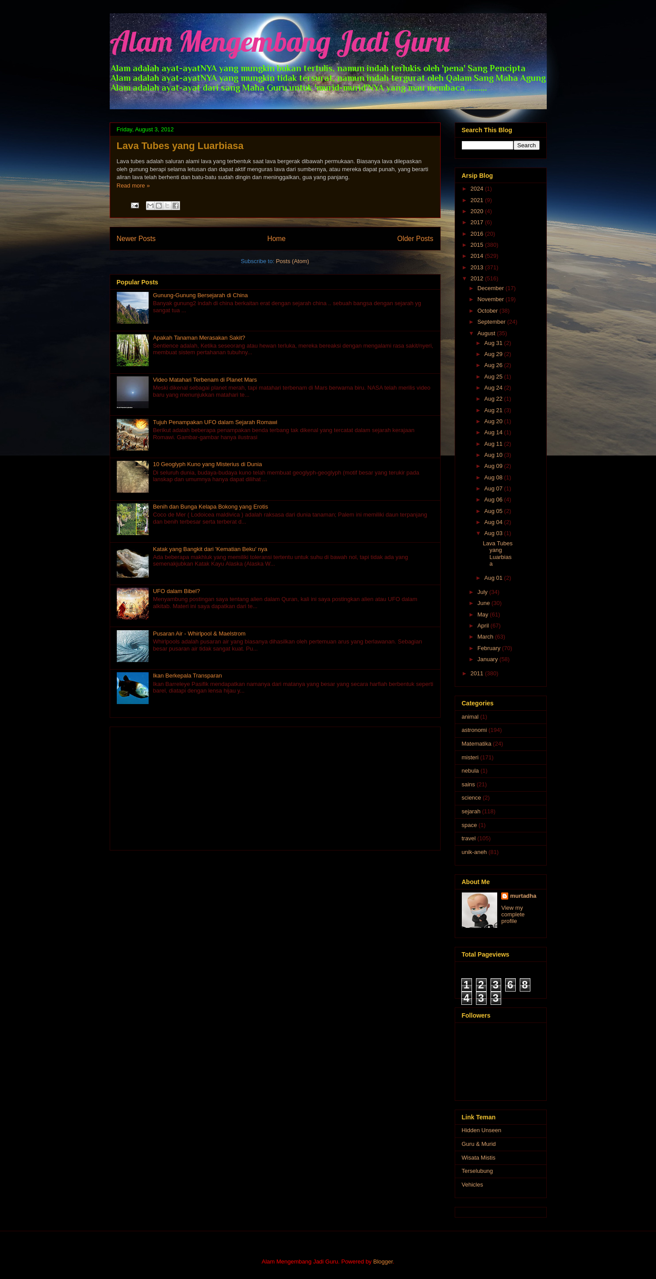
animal (470, 716)
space (469, 825)
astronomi (474, 730)
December (491, 288)
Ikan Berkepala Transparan (187, 675)
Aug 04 (494, 522)
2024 (478, 188)
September (492, 321)
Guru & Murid (479, 1144)
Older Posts (415, 238)
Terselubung (477, 1171)
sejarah (471, 811)
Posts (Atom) (292, 261)
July (483, 592)
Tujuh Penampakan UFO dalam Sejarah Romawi (215, 422)
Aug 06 (494, 499)
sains (468, 784)
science (471, 797)
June (484, 603)
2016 (478, 233)
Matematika (476, 743)
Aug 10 (494, 455)
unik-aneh (474, 852)
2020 (478, 211)
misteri (470, 757)
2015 (478, 244)
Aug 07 (494, 488)
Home (276, 238)
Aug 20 (494, 421)
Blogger (383, 1261)
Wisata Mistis (479, 1157)
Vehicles (472, 1184)
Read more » (133, 185)
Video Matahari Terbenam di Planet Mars (205, 379)
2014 (478, 256)
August (487, 333)
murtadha (523, 895)
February (489, 648)
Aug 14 (494, 432)
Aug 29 (494, 354)
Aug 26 (494, 365)
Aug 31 (494, 343)
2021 (478, 200)
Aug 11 (494, 443)
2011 (478, 673)
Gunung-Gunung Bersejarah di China (200, 295)
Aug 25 (494, 376)
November (491, 299)
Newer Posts (136, 238)
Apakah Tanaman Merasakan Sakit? (199, 337)
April (484, 625)
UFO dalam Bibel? (176, 591)
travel (469, 838)
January (488, 659)
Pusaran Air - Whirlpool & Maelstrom (199, 633)
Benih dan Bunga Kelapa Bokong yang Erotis (210, 506)
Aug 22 (494, 398)
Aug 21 (494, 410)
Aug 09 (494, 466)
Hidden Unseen (482, 1130)
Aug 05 (494, 511)
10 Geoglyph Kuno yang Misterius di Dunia (207, 464)
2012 (478, 278)
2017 (478, 222)
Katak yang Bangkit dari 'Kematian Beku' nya (210, 549)
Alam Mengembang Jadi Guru (280, 41)
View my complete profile (513, 914)
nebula (470, 770)
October (488, 310)
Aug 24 (494, 387)
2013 (478, 267)
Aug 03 (494, 533)
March (486, 636)
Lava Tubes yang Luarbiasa (180, 145)
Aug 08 (494, 477)
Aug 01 (494, 577)
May (483, 614)
